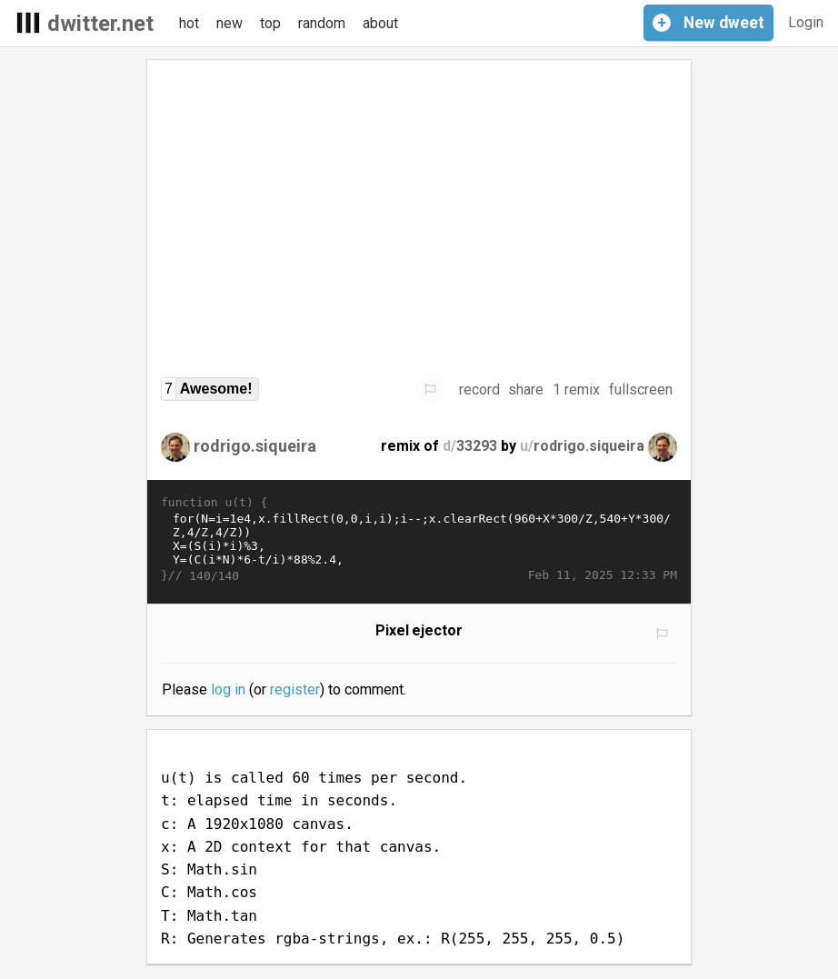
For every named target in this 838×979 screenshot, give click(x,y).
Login (805, 22)
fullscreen (641, 389)
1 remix (576, 389)
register (295, 689)
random (321, 23)
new (229, 23)
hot (189, 23)
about (380, 23)
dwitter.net (100, 23)
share (526, 389)
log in (228, 689)
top (270, 23)
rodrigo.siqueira (255, 445)
